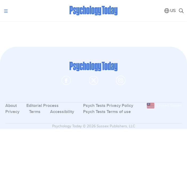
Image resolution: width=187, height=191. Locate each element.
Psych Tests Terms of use (107, 111)
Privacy (12, 111)
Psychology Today (93, 10)
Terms (34, 111)
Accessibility (62, 111)
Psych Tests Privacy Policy (108, 105)
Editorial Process (42, 105)
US (173, 10)
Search (181, 10)
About (11, 105)
